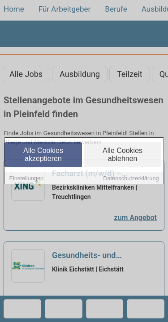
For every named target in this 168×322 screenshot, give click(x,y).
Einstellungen (26, 178)
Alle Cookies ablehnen (122, 155)
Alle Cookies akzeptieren (43, 155)
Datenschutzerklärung (131, 178)
